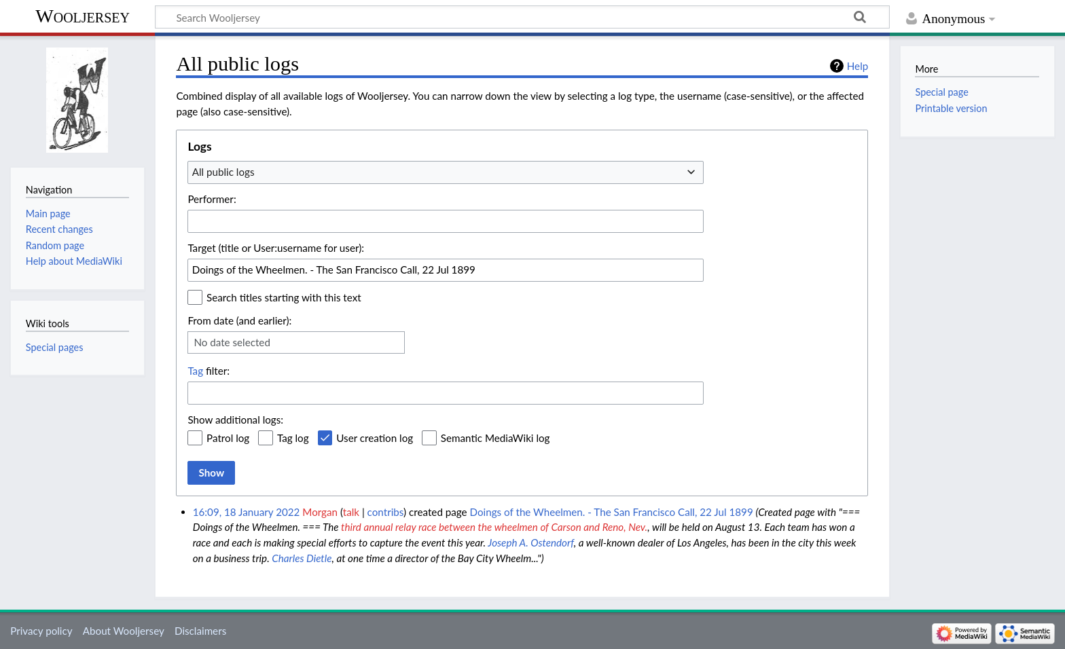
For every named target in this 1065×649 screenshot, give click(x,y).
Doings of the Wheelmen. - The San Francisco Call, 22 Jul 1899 (611, 512)
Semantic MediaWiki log (495, 438)
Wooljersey (82, 15)
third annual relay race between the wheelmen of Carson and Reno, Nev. (494, 527)
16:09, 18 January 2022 (246, 512)
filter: (208, 371)
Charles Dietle (301, 558)
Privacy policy (41, 631)
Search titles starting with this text (283, 297)
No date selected (232, 342)
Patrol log (227, 438)
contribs (385, 512)
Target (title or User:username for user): (275, 248)
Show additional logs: (235, 419)
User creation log (374, 438)
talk (351, 512)
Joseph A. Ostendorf (530, 542)
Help (857, 66)
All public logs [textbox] (223, 172)
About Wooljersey (123, 631)
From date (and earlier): (239, 320)
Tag (195, 371)
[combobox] (445, 172)
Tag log (293, 438)
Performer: (211, 199)
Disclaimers (200, 631)
